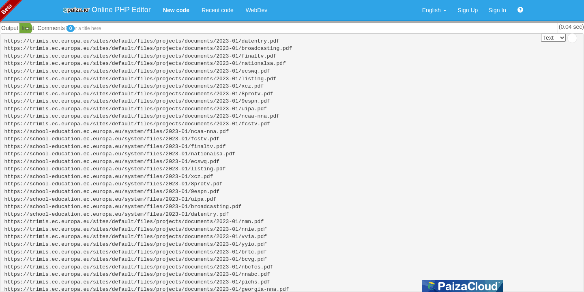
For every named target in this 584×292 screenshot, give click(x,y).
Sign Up (468, 10)
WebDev (256, 10)
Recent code (218, 10)
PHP (11, 28)
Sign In (497, 10)
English (434, 10)
